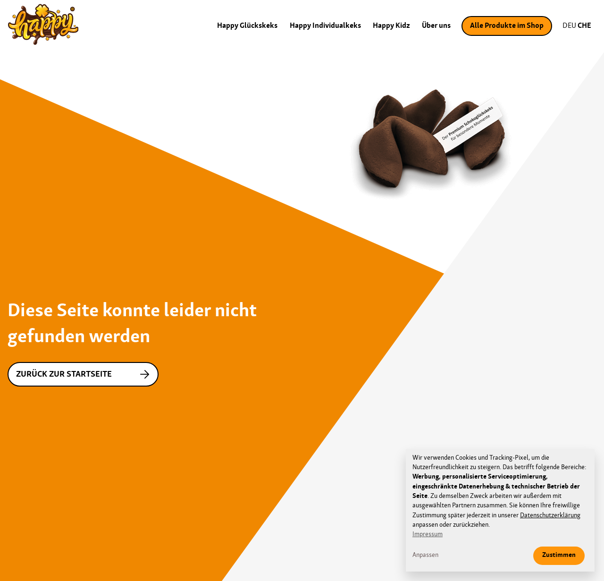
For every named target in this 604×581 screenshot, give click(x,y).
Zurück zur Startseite (85, 374)
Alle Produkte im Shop (507, 26)
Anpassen (425, 555)
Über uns (436, 26)
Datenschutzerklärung (550, 515)
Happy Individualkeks (325, 26)
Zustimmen (559, 555)
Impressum (427, 534)
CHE (584, 26)
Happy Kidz (391, 26)
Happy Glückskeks (247, 26)
